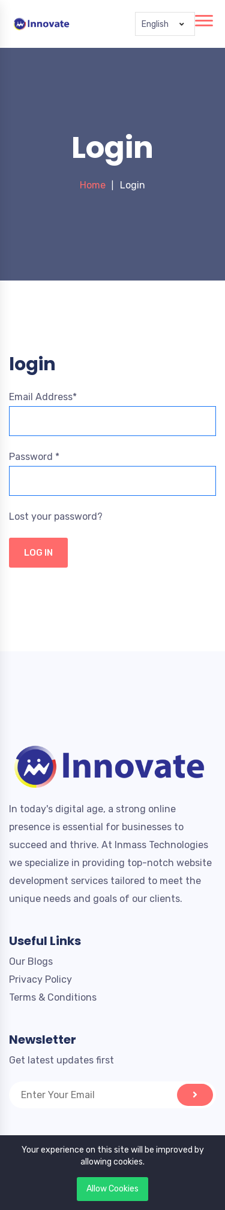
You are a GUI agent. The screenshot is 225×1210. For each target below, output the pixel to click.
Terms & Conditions (53, 997)
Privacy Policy (40, 979)
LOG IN (38, 552)
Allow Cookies (112, 1189)
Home (93, 185)
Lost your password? (56, 516)
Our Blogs (31, 961)
